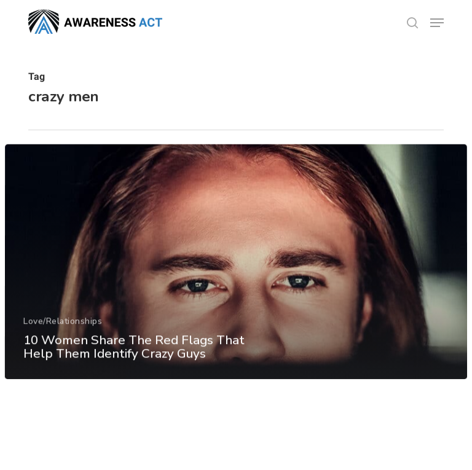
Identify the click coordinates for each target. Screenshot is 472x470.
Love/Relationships (62, 331)
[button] (437, 23)
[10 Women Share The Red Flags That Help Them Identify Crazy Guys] (235, 272)
